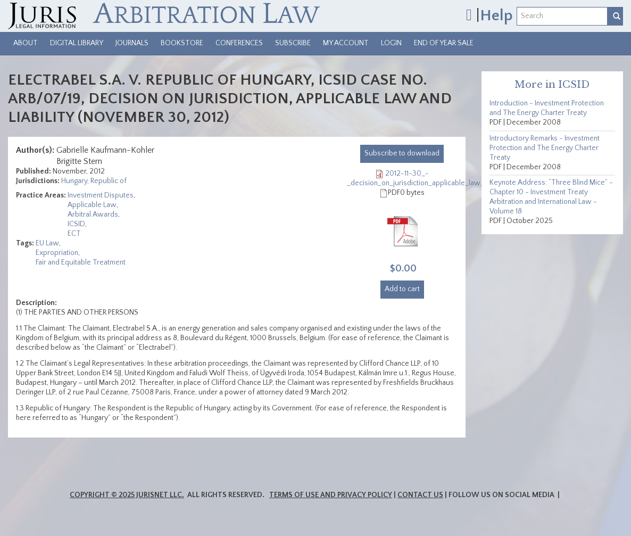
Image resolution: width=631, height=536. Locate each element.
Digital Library (76, 43)
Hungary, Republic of (94, 181)
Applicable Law (92, 205)
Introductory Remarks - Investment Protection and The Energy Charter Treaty (544, 148)
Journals (131, 43)
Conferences (239, 43)
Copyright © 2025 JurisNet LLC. (127, 495)
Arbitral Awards (93, 214)
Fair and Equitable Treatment (81, 262)
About (25, 43)
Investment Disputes (101, 195)
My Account (346, 43)
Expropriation (57, 253)
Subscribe (293, 43)
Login (391, 43)
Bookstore (182, 43)
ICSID (76, 224)
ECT (74, 233)
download (401, 153)
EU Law (47, 243)
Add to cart (402, 289)
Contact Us (420, 495)
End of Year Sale (444, 43)
